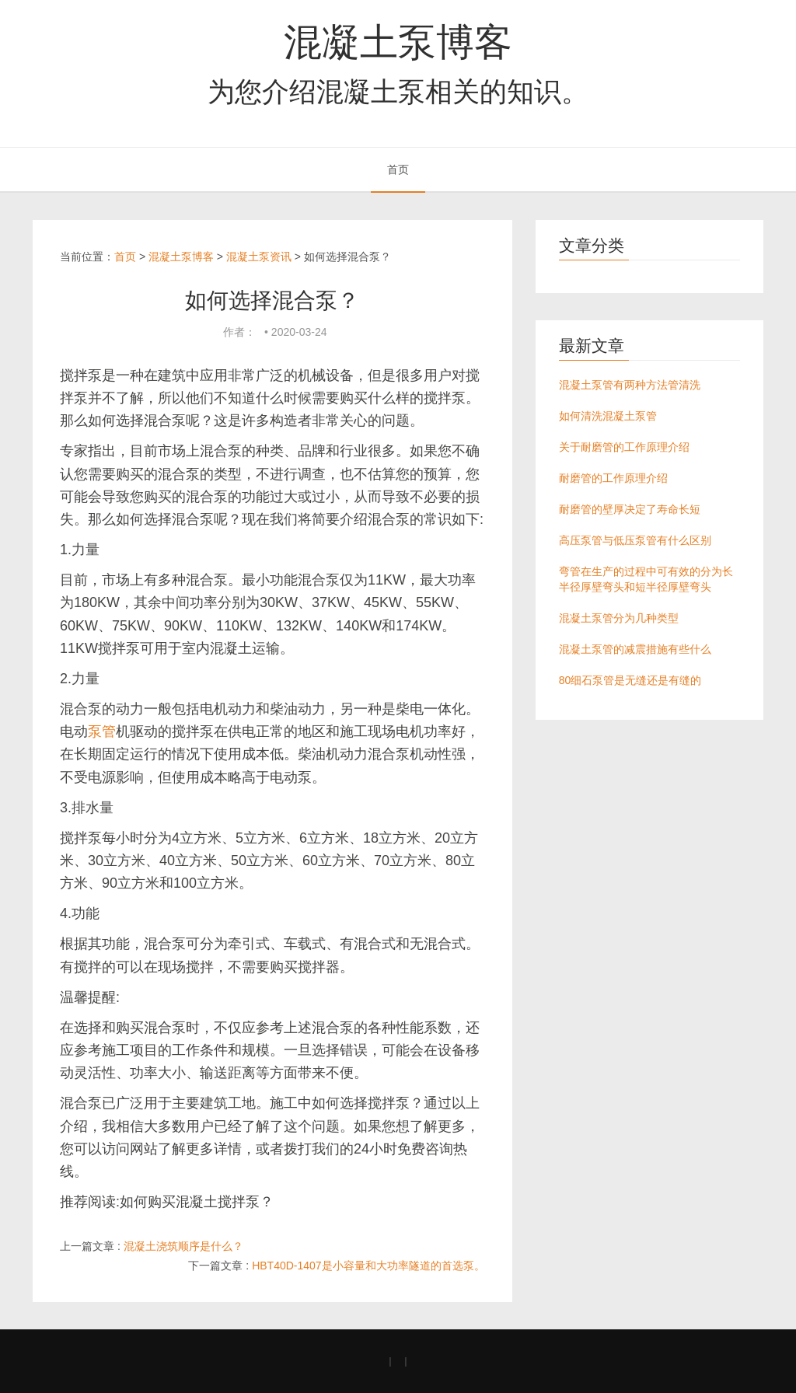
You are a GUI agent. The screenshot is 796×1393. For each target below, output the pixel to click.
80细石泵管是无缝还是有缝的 (630, 680)
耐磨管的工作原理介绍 (613, 478)
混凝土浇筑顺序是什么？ (183, 1246)
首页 (398, 169)
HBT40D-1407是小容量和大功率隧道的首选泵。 (368, 1265)
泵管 (102, 731)
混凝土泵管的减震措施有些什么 (635, 649)
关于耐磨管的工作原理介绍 (624, 447)
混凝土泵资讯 (259, 256)
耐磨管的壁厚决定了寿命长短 (629, 509)
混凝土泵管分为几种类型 (619, 618)
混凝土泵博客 (398, 42)
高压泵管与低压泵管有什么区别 (635, 540)
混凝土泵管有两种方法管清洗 (629, 385)
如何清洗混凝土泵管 (608, 416)
